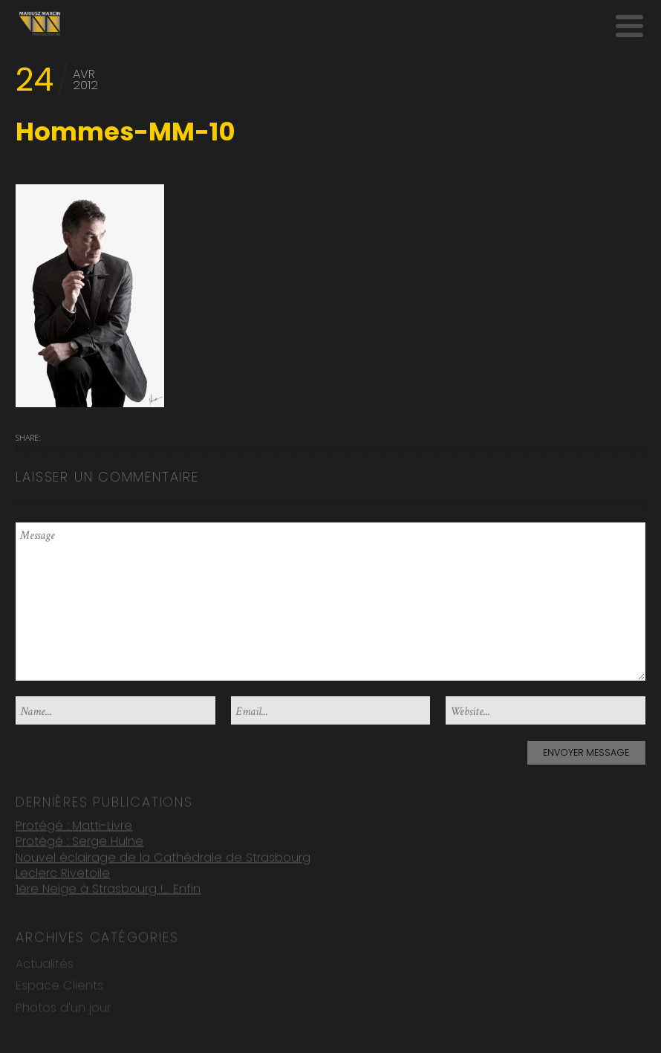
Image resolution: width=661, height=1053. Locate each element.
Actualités (45, 963)
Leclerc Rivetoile (63, 873)
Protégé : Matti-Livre (74, 824)
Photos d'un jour (63, 1007)
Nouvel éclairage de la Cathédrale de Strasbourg (163, 856)
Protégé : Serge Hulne (79, 841)
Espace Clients (59, 985)
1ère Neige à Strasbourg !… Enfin (108, 888)
